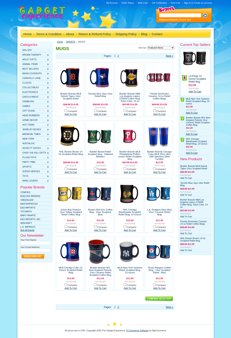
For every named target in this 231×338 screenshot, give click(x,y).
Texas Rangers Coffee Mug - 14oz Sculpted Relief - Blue (159, 270)
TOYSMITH (26, 211)
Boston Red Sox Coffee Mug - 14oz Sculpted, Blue (100, 212)
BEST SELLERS (34, 69)
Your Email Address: (30, 247)
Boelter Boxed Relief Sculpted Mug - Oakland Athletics (100, 154)
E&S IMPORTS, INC (30, 219)
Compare (72, 111)
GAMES (34, 106)
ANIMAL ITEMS (34, 64)
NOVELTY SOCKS (34, 148)
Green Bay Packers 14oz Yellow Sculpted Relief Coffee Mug (71, 212)
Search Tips (185, 19)
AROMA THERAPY (34, 55)
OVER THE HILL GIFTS (34, 152)
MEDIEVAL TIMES (34, 134)
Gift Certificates (159, 3)
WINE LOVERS (34, 180)
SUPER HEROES (34, 171)
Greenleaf (27, 200)
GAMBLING (34, 101)
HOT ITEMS (34, 124)
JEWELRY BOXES (34, 129)
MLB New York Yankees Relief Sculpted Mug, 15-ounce (129, 270)
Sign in (187, 3)
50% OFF (27, 50)
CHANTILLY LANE (34, 78)
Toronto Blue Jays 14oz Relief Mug (100, 94)
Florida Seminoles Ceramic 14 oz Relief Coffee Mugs (159, 96)
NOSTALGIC (28, 143)
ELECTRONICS (34, 92)
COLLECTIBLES (34, 87)
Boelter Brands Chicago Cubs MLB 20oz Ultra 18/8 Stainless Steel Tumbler (159, 155)
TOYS (34, 176)
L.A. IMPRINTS (27, 227)
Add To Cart (71, 114)
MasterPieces (29, 204)
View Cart (175, 3)
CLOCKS (34, 83)
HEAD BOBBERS (34, 115)
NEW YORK (34, 138)
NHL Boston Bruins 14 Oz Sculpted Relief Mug (71, 152)
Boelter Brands (30, 196)
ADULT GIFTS (34, 59)
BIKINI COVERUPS (34, 73)
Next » (169, 56)
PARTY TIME (34, 162)
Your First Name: (28, 240)
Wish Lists (143, 3)
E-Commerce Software (137, 330)
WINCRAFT (26, 223)
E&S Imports (27, 207)
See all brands (27, 230)
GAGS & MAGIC (34, 96)
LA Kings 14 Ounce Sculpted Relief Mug (197, 79)
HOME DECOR (34, 120)
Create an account (203, 3)
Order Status (127, 3)
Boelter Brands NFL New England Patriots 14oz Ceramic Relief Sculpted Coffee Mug (100, 271)
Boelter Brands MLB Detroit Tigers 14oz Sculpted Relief (70, 96)
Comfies (25, 192)
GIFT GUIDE (34, 110)
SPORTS (34, 166)
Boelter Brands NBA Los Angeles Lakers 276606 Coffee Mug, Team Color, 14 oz (129, 97)
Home (60, 42)
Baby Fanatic (28, 215)
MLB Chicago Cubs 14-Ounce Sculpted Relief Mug (71, 270)
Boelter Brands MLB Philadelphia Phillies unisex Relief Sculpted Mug (129, 155)
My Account (112, 3)
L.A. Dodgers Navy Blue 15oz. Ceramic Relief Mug (159, 212)
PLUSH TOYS (34, 157)
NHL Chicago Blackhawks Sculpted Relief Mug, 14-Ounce (129, 212)
